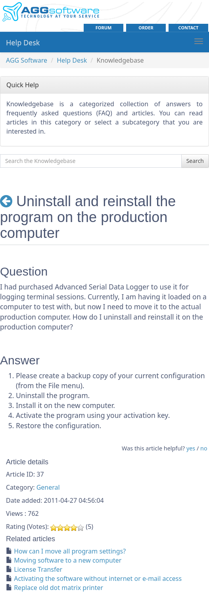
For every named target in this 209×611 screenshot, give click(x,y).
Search (195, 161)
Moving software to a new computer (67, 560)
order (145, 28)
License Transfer (38, 569)
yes (190, 448)
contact (188, 28)
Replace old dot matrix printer (58, 587)
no (203, 448)
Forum (104, 28)
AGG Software (26, 60)
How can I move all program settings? (70, 551)
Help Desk (23, 42)
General (48, 487)
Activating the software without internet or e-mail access (98, 578)
